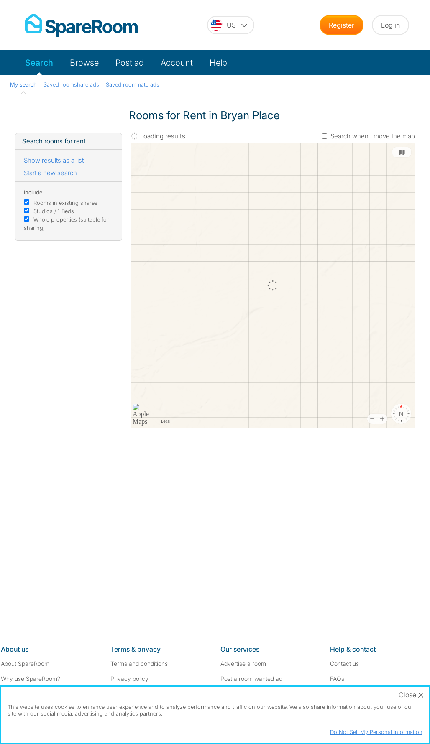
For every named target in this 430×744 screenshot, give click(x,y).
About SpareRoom (25, 663)
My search (23, 84)
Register (341, 25)
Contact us (344, 663)
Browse (84, 63)
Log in (390, 25)
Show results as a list (54, 160)
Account (177, 63)
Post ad (129, 63)
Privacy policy (129, 678)
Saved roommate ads (132, 84)
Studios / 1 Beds (53, 211)
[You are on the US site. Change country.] (230, 25)
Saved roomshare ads (71, 84)
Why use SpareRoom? (30, 678)
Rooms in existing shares (65, 202)
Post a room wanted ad (251, 678)
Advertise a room (243, 663)
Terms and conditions (139, 663)
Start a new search (50, 173)
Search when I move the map (372, 136)
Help (218, 63)
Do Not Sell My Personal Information (376, 732)
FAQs (337, 678)
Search (39, 63)
